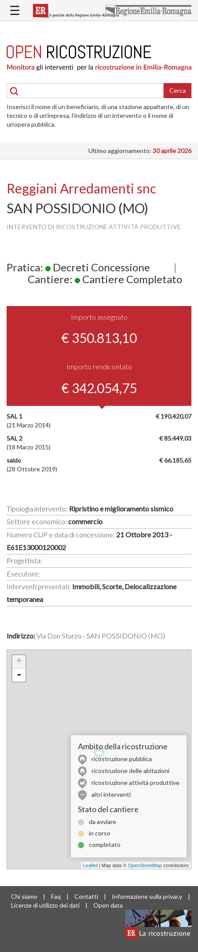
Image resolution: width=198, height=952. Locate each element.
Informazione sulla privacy (147, 896)
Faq (56, 896)
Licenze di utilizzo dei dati (45, 905)
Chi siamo (24, 896)
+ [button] (19, 661)
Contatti (86, 896)
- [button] (19, 675)
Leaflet (90, 865)
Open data (108, 905)
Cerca (177, 90)
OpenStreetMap (145, 865)
